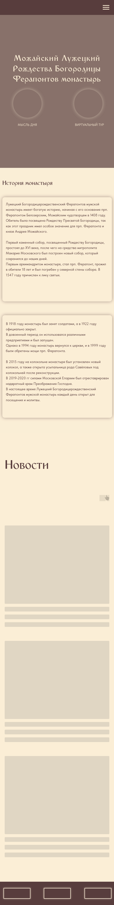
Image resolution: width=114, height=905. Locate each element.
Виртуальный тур (89, 125)
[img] (88, 103)
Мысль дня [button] (27, 125)
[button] (27, 103)
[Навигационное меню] (106, 7)
